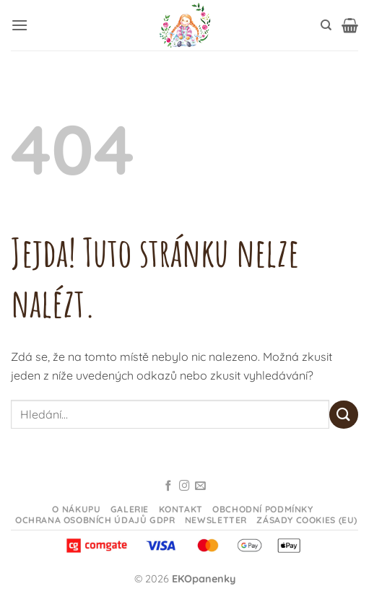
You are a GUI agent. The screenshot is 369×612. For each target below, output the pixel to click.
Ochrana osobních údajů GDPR (95, 520)
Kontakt (181, 509)
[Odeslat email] (200, 486)
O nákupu (76, 509)
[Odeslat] (343, 415)
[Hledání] (326, 25)
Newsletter (216, 520)
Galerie (129, 509)
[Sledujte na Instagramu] (184, 486)
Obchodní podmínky (262, 509)
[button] (19, 25)
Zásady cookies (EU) (306, 520)
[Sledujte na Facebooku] (168, 486)
